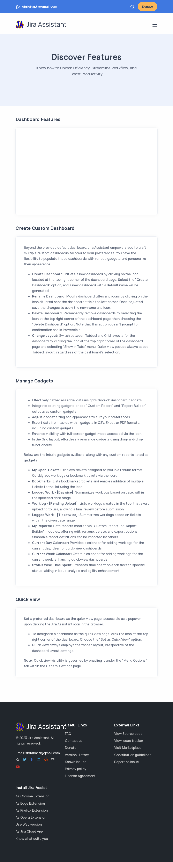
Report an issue (126, 762)
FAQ (68, 733)
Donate (147, 6)
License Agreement (80, 776)
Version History (77, 755)
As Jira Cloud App (29, 831)
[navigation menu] (154, 25)
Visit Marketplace (128, 747)
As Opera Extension (31, 817)
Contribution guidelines (132, 755)
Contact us (74, 740)
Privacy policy (75, 769)
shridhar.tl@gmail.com (39, 6)
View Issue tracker (128, 740)
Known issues (75, 762)
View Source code (128, 733)
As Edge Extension (30, 803)
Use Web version (29, 824)
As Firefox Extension (32, 810)
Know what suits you (32, 838)
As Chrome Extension (32, 796)
